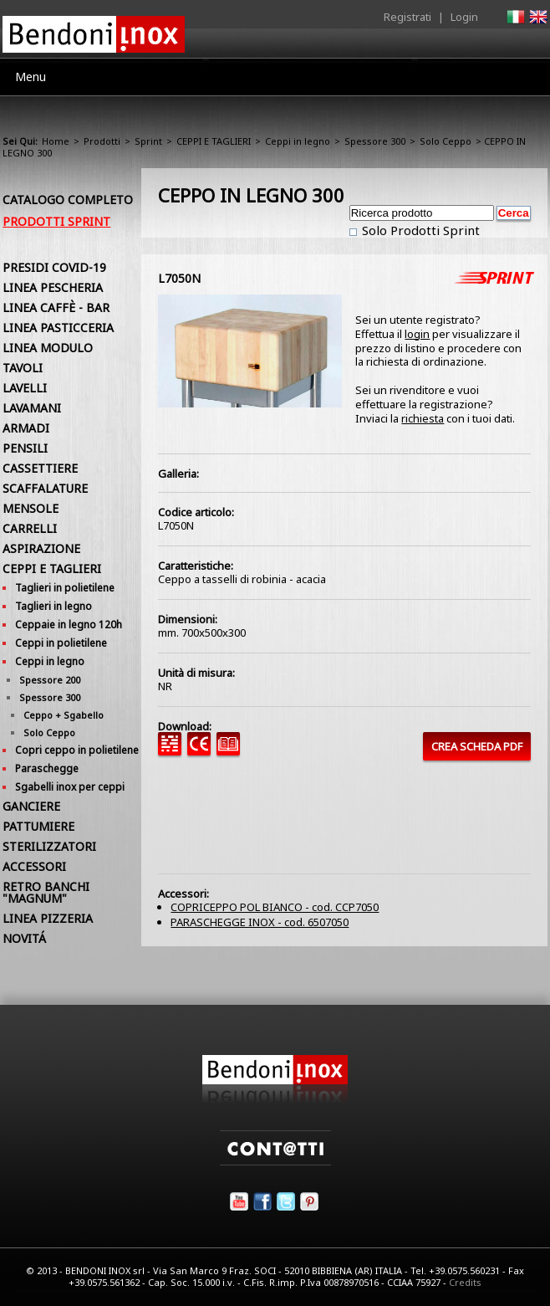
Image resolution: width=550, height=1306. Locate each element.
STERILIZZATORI (49, 846)
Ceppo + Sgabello (63, 715)
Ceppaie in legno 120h (68, 624)
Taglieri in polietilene (65, 588)
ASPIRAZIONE (41, 548)
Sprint (148, 141)
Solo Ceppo (445, 141)
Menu (30, 77)
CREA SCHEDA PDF (476, 746)
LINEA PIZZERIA (48, 918)
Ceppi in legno (297, 141)
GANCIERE (31, 806)
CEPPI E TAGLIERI (213, 141)
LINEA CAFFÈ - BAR (56, 307)
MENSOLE (31, 508)
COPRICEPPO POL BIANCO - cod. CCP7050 (275, 906)
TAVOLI (23, 368)
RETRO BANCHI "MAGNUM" (46, 892)
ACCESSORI (34, 866)
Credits (465, 1282)
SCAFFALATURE (45, 488)
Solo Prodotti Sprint (419, 230)
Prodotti (102, 141)
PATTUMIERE (38, 826)
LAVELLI (25, 388)
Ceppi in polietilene (61, 643)
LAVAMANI (32, 408)
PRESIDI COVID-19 (54, 267)
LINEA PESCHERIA (53, 287)
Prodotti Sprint (56, 221)
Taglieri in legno (53, 606)
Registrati (407, 16)
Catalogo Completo (68, 199)
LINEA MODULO (48, 348)
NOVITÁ (24, 938)
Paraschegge (47, 768)
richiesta (422, 418)
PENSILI (25, 448)
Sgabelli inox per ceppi (70, 787)
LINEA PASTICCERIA (58, 327)
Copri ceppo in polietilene (77, 750)
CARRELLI (30, 528)
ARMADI (26, 428)
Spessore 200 (49, 679)
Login (464, 16)
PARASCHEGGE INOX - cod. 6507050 (260, 922)
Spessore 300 (374, 141)
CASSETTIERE (40, 468)
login (417, 333)
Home (55, 141)
